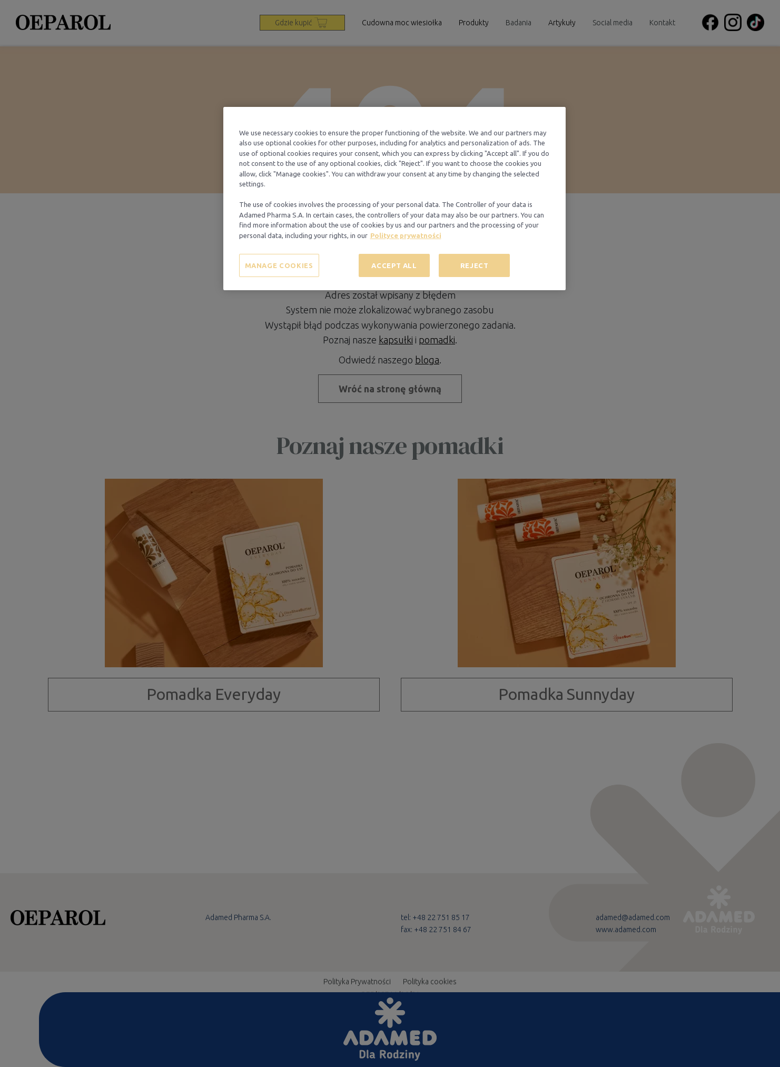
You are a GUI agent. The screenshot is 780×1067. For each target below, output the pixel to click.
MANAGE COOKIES (279, 265)
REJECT (474, 265)
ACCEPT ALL (394, 265)
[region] (394, 199)
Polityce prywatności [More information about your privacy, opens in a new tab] (405, 235)
